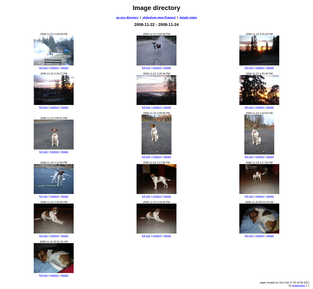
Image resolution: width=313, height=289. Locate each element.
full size (43, 67)
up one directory (127, 17)
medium (54, 67)
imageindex (298, 285)
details (64, 67)
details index (188, 17)
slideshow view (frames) (159, 17)
